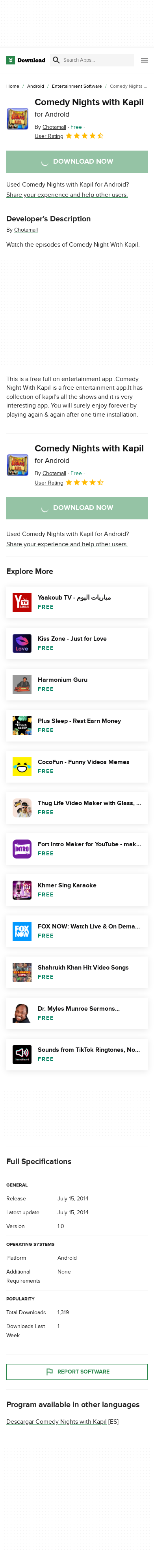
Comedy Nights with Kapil (89, 107)
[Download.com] (25, 60)
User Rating (69, 136)
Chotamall (26, 229)
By (50, 127)
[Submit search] (56, 60)
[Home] (12, 87)
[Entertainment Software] (77, 87)
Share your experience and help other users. (67, 195)
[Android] (35, 87)
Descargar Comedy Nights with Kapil (56, 1422)
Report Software (77, 1372)
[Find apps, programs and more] (92, 60)
